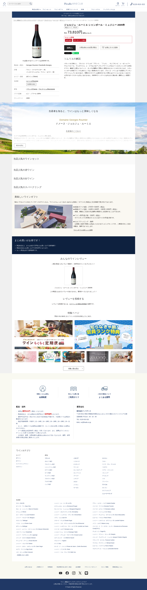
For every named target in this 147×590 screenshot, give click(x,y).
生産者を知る (31, 84)
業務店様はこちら (117, 567)
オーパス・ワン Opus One (23, 506)
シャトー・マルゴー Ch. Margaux (25, 517)
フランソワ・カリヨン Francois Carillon (103, 540)
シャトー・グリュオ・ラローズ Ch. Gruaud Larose (68, 535)
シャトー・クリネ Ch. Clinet (62, 549)
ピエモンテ (77, 464)
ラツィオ (76, 467)
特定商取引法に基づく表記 (64, 567)
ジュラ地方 (48, 484)
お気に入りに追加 (111, 47)
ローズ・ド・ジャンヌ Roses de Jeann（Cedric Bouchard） (71, 546)
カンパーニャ (77, 473)
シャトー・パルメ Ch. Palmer (24, 543)
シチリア (76, 478)
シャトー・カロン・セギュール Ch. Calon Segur (29, 546)
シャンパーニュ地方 (50, 467)
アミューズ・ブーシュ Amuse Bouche (26, 540)
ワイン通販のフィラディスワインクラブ (25, 20)
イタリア (76, 458)
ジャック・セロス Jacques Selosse (26, 538)
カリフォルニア (106, 490)
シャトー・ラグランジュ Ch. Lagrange (26, 535)
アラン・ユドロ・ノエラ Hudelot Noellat (104, 503)
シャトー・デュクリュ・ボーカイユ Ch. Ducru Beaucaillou (109, 515)
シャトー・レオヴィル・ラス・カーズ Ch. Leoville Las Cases (71, 526)
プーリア (76, 475)
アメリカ (104, 484)
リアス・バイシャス (107, 470)
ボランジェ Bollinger (21, 526)
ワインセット (47, 9)
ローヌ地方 (48, 473)
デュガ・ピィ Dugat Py (99, 531)
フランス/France (32, 89)
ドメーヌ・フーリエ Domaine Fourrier (103, 506)
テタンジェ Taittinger (22, 520)
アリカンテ (105, 475)
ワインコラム (95, 9)
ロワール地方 (48, 470)
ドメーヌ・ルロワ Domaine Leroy (63, 529)
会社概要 (78, 567)
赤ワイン (62, 20)
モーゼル (76, 487)
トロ (103, 478)
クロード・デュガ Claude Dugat (63, 520)
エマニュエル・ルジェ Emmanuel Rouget (65, 506)
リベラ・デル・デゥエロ (109, 464)
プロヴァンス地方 (50, 478)
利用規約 (50, 567)
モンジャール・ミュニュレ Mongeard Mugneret (67, 509)
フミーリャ (105, 481)
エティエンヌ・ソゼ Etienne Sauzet (64, 538)
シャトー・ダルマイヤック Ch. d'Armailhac (66, 512)
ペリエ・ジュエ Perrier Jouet (24, 523)
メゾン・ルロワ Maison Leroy (101, 523)
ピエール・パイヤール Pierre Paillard (103, 546)
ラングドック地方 (50, 475)
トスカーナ (77, 461)
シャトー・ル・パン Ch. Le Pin (62, 503)
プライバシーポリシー (91, 567)
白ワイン (18, 461)
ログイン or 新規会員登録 (77, 304)
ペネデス (104, 467)
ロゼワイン (19, 466)
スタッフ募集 (104, 567)
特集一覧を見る (73, 368)
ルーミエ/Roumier (32, 81)
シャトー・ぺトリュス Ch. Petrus (102, 512)
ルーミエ (55, 20)
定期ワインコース (72, 9)
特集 (82, 9)
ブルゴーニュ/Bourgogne (46, 89)
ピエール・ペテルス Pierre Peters (102, 517)
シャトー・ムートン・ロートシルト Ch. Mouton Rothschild (32, 529)
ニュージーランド (107, 493)
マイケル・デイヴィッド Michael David (103, 543)
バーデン (76, 485)
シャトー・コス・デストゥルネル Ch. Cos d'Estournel (69, 523)
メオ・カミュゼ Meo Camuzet (24, 552)
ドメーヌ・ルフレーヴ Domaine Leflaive (104, 509)
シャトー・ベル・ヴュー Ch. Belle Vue (65, 552)
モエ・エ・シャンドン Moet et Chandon (27, 509)
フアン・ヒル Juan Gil (60, 517)
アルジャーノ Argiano (60, 540)
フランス (40, 20)
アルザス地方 (48, 481)
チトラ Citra (57, 543)
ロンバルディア (78, 470)
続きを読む (19, 145)
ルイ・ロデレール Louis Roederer (25, 515)
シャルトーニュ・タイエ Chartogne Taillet (65, 532)
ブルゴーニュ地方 (50, 464)
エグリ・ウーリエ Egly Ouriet (24, 549)
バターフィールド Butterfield (24, 532)
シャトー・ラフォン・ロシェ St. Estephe (104, 534)
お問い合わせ (28, 567)
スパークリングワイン (22, 464)
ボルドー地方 (48, 461)
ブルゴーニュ (48, 20)
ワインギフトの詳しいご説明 (83, 230)
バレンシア (105, 473)
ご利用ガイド (40, 567)
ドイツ (75, 481)
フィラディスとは (109, 9)
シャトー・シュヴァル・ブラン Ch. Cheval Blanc (67, 515)
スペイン (104, 458)
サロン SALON (20, 503)
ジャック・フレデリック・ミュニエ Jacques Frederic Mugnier (110, 537)
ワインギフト (58, 9)
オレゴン (104, 487)
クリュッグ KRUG (21, 512)
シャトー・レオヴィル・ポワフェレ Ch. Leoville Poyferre (108, 520)
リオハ (104, 461)
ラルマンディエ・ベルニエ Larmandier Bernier (105, 548)
